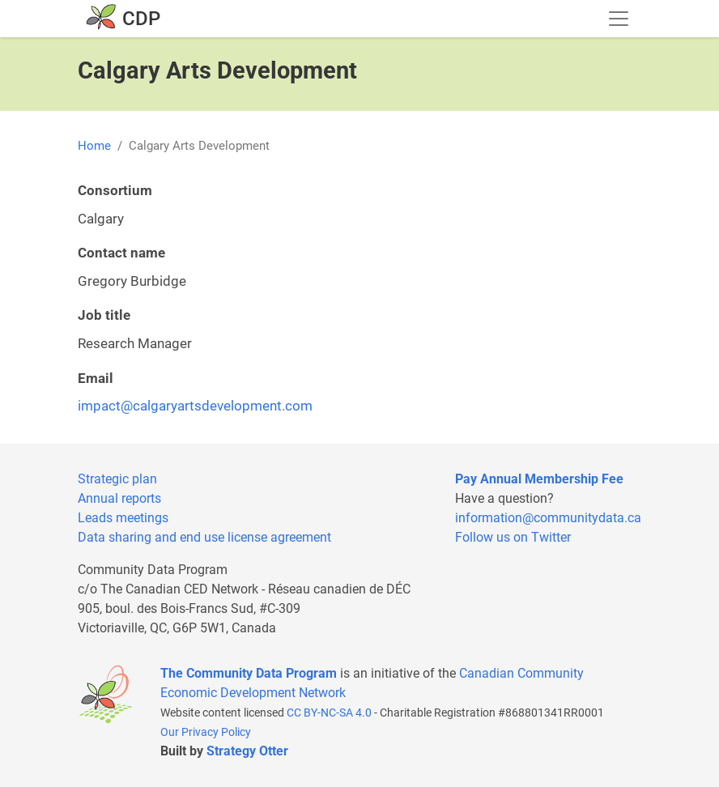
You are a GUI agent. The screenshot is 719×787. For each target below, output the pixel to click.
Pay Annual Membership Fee (539, 479)
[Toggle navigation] (618, 18)
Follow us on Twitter (513, 537)
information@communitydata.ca (548, 517)
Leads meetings (123, 517)
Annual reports (119, 498)
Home (94, 145)
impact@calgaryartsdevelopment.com (195, 406)
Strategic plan (117, 479)
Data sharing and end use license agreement (204, 537)
